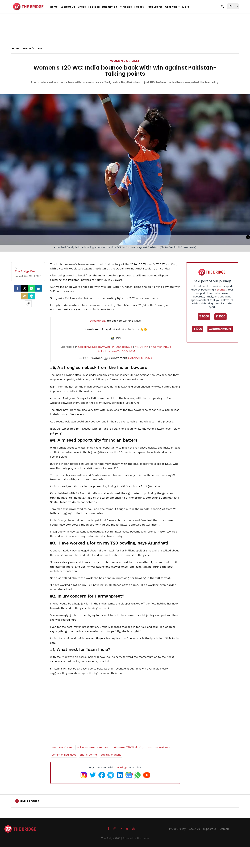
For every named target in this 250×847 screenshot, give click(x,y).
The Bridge (120, 767)
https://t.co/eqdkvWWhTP (95, 346)
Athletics (126, 7)
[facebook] (17, 288)
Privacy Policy (177, 829)
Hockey (139, 7)
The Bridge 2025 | (112, 838)
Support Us (67, 7)
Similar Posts (29, 801)
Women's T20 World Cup (129, 747)
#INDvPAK (141, 346)
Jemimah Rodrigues (64, 754)
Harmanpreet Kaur (159, 747)
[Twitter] (24, 288)
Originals (172, 7)
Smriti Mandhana (111, 754)
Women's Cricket (125, 61)
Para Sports (154, 7)
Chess (82, 7)
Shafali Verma (88, 754)
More (187, 7)
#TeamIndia (98, 320)
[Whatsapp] (31, 288)
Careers (224, 829)
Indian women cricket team (93, 747)
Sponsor (221, 289)
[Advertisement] (125, 33)
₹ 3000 (220, 316)
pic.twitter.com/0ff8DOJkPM (116, 351)
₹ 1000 (197, 329)
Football (94, 7)
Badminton (109, 7)
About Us (194, 829)
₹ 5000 (204, 316)
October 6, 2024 (140, 358)
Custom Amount (220, 329)
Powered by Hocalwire (136, 838)
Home (54, 7)
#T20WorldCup (122, 346)
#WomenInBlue (161, 346)
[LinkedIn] (38, 288)
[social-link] (28, 303)
